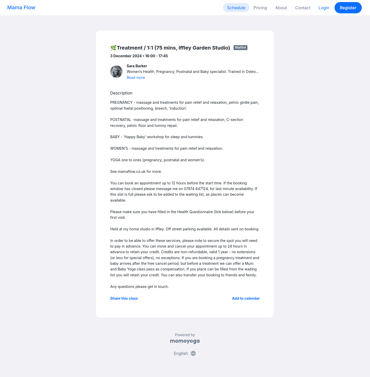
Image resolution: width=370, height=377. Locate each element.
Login (324, 7)
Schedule (236, 7)
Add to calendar (246, 298)
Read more (136, 77)
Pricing (260, 7)
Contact (302, 7)
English (185, 353)
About (281, 7)
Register (348, 7)
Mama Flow (21, 7)
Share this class (124, 298)
